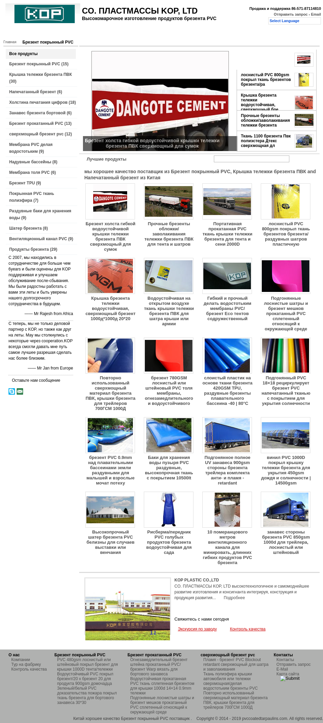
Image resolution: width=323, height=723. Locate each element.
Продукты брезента (29, 249)
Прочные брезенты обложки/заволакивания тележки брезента (265, 120)
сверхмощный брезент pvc (36, 134)
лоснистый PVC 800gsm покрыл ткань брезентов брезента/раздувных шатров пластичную (286, 234)
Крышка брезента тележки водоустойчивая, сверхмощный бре (259, 102)
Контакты (181, 33)
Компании (20, 659)
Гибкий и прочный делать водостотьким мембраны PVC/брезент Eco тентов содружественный (227, 308)
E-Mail (282, 669)
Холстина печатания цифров (38, 102)
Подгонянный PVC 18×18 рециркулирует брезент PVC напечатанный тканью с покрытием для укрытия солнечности (285, 390)
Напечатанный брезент (32, 91)
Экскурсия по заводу (197, 629)
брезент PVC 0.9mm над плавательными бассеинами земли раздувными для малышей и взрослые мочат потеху (110, 470)
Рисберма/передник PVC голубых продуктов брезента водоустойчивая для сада (169, 542)
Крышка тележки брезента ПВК (40, 74)
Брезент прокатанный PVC (36, 123)
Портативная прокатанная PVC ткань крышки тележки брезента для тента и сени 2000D (228, 234)
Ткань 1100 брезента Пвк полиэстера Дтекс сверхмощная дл (266, 141)
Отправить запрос (291, 14)
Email (316, 14)
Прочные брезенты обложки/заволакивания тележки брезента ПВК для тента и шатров (169, 234)
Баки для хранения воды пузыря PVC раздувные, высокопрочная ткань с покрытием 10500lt (169, 467)
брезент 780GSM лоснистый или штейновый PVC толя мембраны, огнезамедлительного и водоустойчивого (169, 390)
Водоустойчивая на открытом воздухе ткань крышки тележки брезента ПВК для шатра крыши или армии (169, 311)
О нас (71, 33)
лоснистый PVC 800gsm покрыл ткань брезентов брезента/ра (266, 79)
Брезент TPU (22, 183)
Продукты (46, 33)
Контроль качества (145, 33)
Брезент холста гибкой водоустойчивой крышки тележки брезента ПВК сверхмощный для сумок (111, 236)
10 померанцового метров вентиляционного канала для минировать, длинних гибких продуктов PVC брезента (227, 547)
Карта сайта (287, 674)
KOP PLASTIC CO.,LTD (196, 580)
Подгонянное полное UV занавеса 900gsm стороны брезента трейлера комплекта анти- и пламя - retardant (227, 470)
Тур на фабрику (102, 33)
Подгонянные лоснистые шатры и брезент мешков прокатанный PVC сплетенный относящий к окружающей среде (286, 313)
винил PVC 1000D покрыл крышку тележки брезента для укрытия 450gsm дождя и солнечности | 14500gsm (286, 470)
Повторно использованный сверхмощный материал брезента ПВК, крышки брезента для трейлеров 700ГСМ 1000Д (111, 393)
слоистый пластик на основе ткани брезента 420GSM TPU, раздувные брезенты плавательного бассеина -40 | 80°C (227, 390)
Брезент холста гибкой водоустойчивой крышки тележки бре (266, 59)
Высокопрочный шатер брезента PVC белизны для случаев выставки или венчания (111, 542)
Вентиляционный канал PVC (38, 238)
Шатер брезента (25, 228)
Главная (19, 33)
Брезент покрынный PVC (34, 64)
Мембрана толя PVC (29, 172)
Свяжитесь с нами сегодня (201, 619)
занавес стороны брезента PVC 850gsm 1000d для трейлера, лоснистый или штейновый (286, 542)
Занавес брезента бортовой (37, 113)
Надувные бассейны (30, 162)
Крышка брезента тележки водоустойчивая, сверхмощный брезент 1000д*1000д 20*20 (110, 308)
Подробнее (234, 597)
